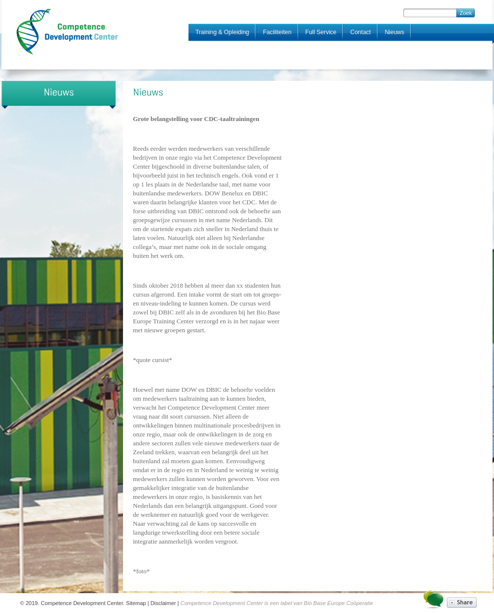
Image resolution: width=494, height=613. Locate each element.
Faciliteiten (277, 32)
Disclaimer (163, 603)
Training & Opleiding (222, 32)
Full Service (321, 32)
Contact (360, 32)
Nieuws (394, 32)
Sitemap (136, 603)
